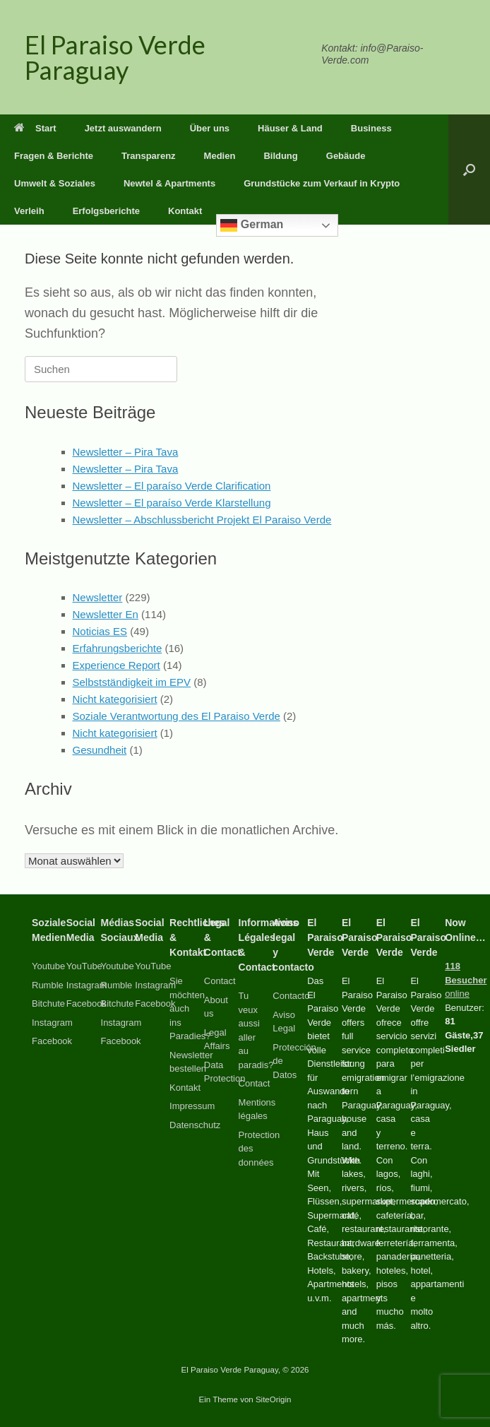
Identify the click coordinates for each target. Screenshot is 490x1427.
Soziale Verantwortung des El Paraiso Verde (176, 716)
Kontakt (185, 211)
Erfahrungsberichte (117, 648)
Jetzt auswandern (123, 128)
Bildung (280, 155)
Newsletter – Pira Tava (126, 452)
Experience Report (116, 665)
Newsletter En (105, 614)
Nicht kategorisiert (115, 699)
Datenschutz (194, 1125)
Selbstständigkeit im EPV (132, 682)
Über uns (209, 128)
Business (371, 128)
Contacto (291, 995)
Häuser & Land (290, 128)
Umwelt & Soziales (54, 183)
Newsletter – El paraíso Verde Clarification (172, 486)
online (465, 980)
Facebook (52, 1041)
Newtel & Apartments (169, 183)
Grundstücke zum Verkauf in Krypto (322, 183)
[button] (469, 169)
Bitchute (48, 1003)
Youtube (48, 966)
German (251, 225)
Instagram (52, 1022)
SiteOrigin (274, 1399)
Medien (220, 155)
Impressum (192, 1106)
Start (35, 128)
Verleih (29, 211)
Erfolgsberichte (106, 211)
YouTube (84, 966)
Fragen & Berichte (53, 155)
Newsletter (98, 597)
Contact (220, 981)
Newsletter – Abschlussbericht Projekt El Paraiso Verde (202, 520)
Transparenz (148, 155)
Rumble (48, 985)
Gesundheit (100, 750)
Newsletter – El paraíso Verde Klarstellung (172, 503)
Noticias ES (100, 631)
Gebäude (346, 155)
